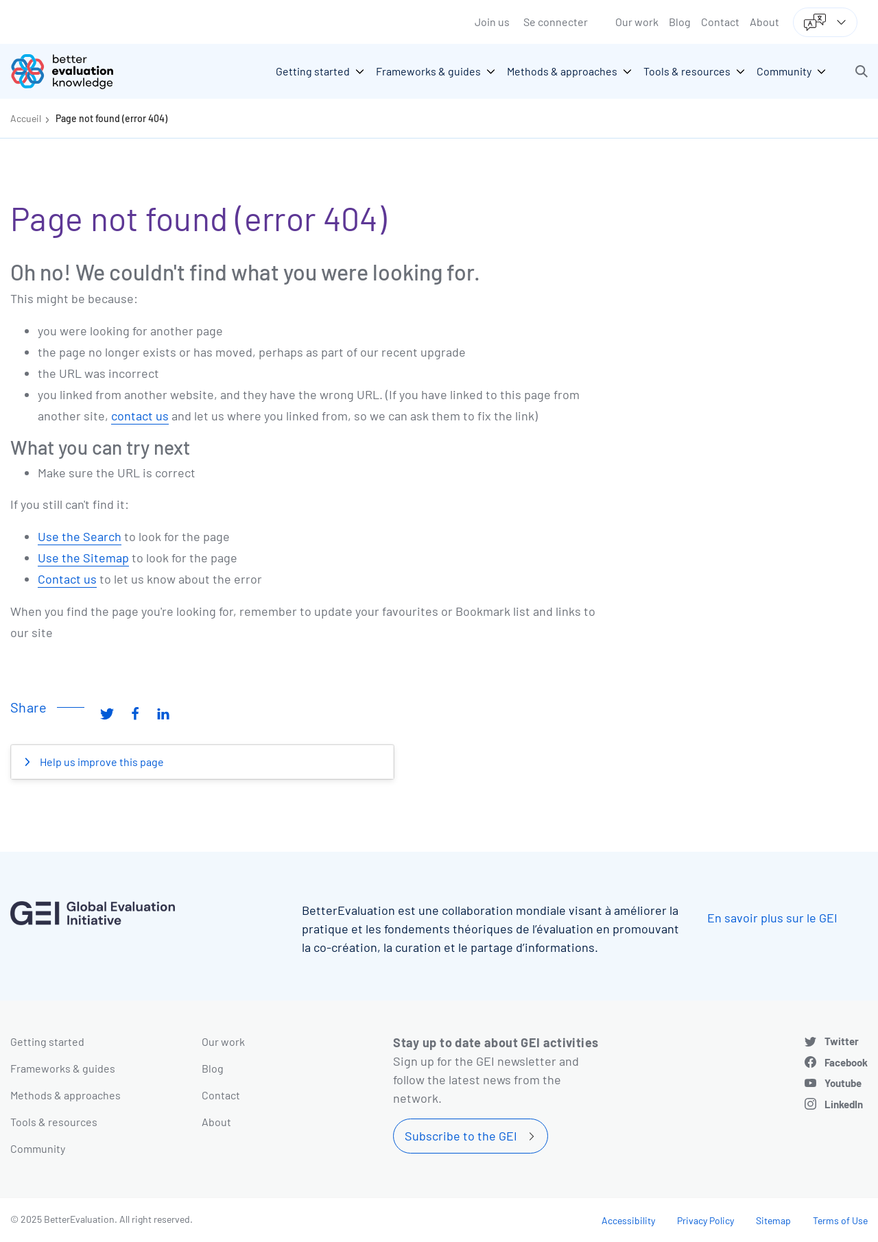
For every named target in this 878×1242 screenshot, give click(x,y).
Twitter (841, 1041)
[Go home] (72, 71)
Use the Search (79, 536)
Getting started (47, 1041)
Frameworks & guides (62, 1068)
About (764, 21)
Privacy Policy (705, 1220)
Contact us (67, 578)
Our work (636, 21)
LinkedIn (843, 1104)
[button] (861, 71)
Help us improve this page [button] (101, 761)
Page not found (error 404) (111, 118)
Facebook (846, 1062)
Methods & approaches (65, 1094)
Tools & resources (53, 1121)
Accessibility (628, 1220)
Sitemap (773, 1220)
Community (37, 1148)
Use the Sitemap (83, 557)
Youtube (843, 1083)
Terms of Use (840, 1220)
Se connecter (555, 21)
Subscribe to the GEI (461, 1135)
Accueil (25, 118)
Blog (680, 21)
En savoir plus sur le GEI (772, 917)
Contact (720, 21)
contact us (140, 415)
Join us (492, 21)
